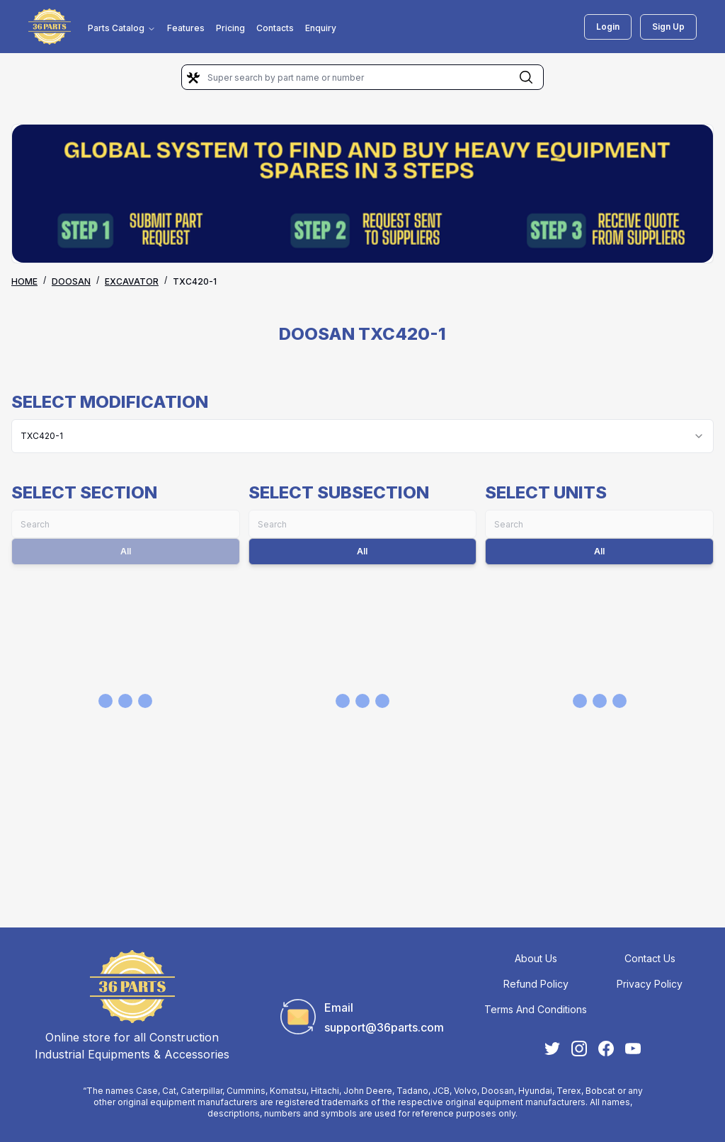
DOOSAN (71, 281)
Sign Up (668, 26)
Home (24, 281)
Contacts (275, 28)
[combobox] (362, 436)
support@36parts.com (384, 1027)
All (362, 551)
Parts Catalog (122, 28)
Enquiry (320, 28)
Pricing (230, 28)
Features (186, 28)
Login (608, 26)
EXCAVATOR (132, 281)
